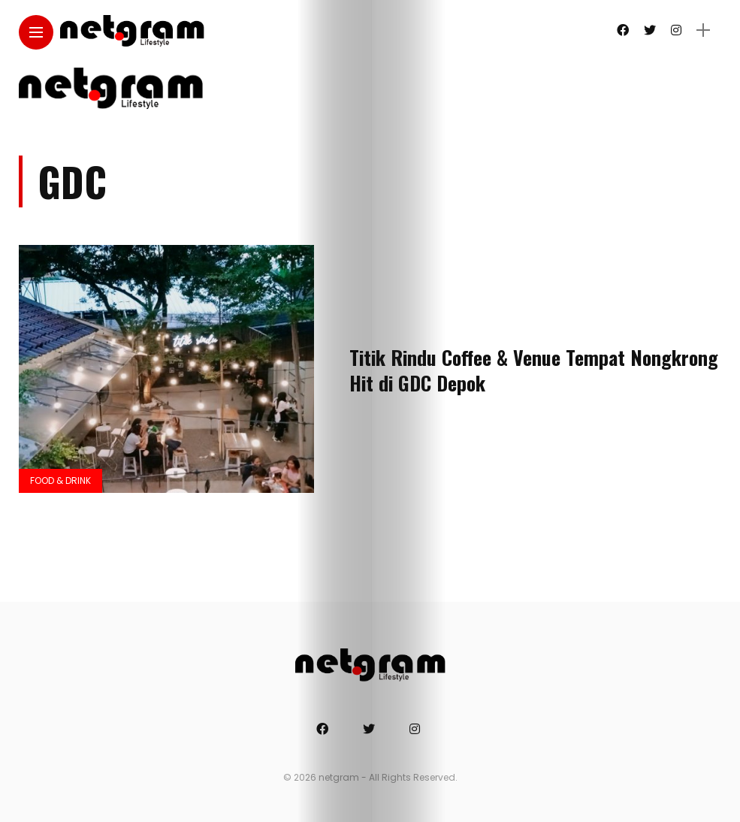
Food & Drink (60, 480)
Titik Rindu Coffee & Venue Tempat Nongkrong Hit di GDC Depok (533, 370)
